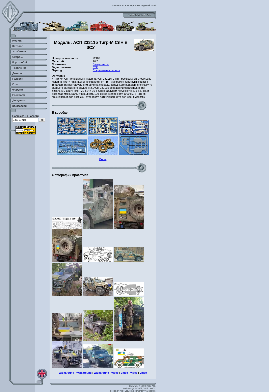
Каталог (17, 46)
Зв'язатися (19, 105)
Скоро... (17, 56)
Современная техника (106, 70)
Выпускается (101, 64)
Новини (17, 40)
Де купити (19, 100)
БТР (95, 67)
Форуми (17, 89)
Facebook (18, 95)
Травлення (19, 67)
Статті (16, 84)
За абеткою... (21, 51)
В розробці (19, 62)
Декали (17, 73)
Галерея (17, 78)
